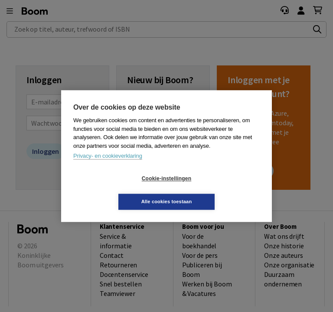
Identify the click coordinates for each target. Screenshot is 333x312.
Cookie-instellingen (115, 190)
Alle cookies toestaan (218, 189)
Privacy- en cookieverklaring (107, 167)
